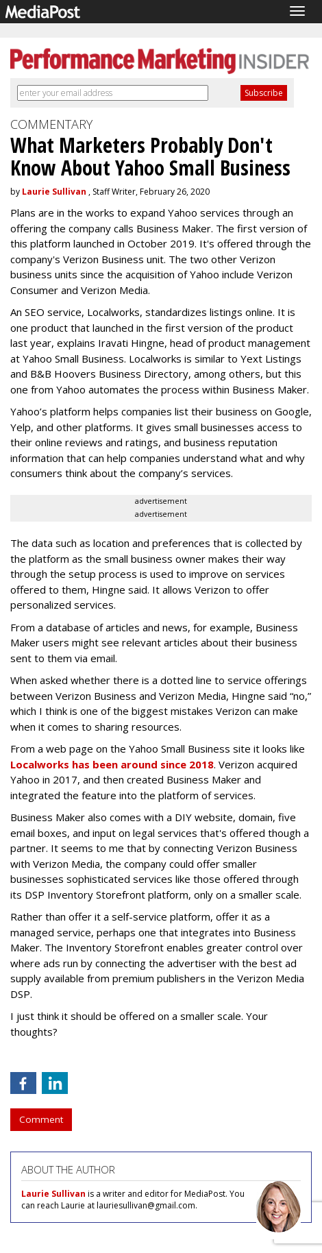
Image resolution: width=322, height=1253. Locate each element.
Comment (41, 1119)
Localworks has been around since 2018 (112, 764)
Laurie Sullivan (54, 191)
